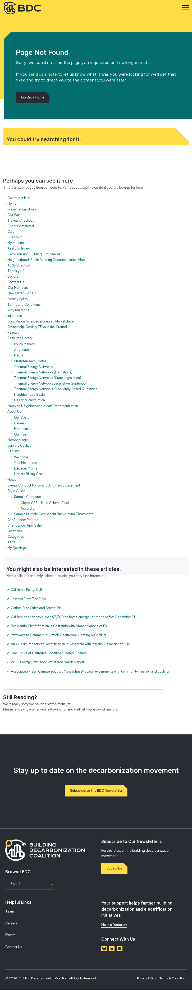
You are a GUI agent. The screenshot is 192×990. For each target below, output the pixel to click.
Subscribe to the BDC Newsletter (96, 791)
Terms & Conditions (173, 978)
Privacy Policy (146, 978)
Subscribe (114, 869)
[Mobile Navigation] (185, 8)
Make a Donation (114, 925)
